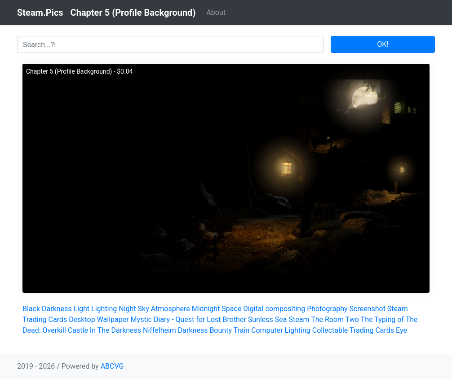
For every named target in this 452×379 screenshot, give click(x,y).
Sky (143, 308)
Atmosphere (170, 308)
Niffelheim (159, 330)
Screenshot (368, 308)
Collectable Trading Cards (353, 330)
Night (127, 308)
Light (82, 308)
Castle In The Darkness (104, 330)
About (216, 12)
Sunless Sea (267, 319)
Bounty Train (229, 330)
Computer (267, 330)
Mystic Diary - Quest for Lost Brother (188, 319)
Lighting (104, 308)
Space (231, 308)
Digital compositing (274, 308)
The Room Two (335, 319)
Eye (401, 330)
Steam (298, 319)
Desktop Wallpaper (99, 319)
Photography (327, 308)
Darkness (57, 308)
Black (31, 308)
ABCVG (112, 366)
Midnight (206, 308)
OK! (382, 44)
